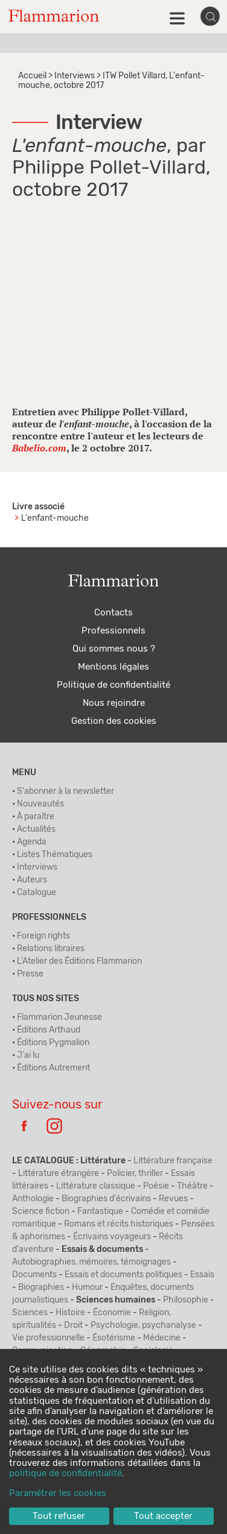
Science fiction (40, 1211)
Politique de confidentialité (113, 685)
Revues (173, 1199)
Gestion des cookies (113, 721)
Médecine (162, 1338)
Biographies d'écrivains (106, 1199)
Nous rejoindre (114, 703)
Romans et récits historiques (118, 1224)
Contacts (113, 612)
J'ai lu (28, 1055)
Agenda (31, 842)
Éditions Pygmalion (53, 1043)
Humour (87, 1287)
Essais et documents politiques (123, 1275)
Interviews (74, 76)
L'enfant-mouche (55, 518)
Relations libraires (51, 949)
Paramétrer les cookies (57, 1493)
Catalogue (36, 892)
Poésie (156, 1186)
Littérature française (173, 1161)
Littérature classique (95, 1186)
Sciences (30, 1313)
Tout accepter (163, 1516)
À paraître (35, 817)
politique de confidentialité (65, 1473)
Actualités (36, 829)
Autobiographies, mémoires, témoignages (91, 1262)
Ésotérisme (113, 1338)
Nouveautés (40, 804)
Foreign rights (43, 936)
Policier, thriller (135, 1173)
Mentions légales (113, 666)
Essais (202, 1275)
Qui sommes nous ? (113, 648)
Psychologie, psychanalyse (143, 1325)
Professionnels (113, 630)
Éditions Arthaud (48, 1030)
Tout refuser (59, 1516)
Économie (112, 1313)
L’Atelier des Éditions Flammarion (79, 961)
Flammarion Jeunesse (59, 1017)
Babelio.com (39, 447)
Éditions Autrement (53, 1068)
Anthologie (33, 1199)
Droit (73, 1325)
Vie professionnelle (48, 1338)
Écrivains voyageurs (112, 1237)
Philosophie (185, 1300)
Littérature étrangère (58, 1173)
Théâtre (192, 1186)
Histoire (70, 1313)
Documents (34, 1275)
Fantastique (100, 1211)
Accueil (32, 76)
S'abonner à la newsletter (65, 791)
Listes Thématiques (54, 854)
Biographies (41, 1287)
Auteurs (32, 880)
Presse (30, 974)
